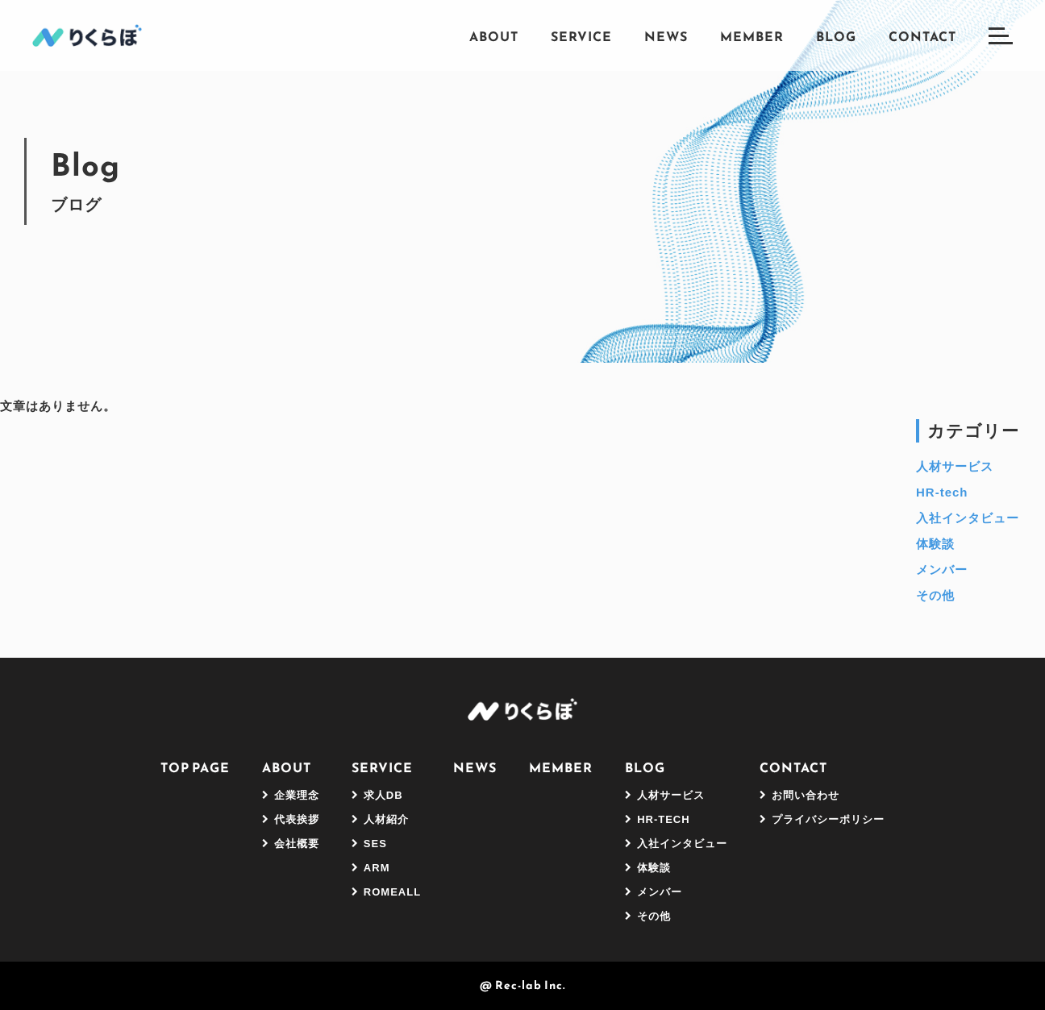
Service (581, 36)
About (493, 36)
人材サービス (954, 466)
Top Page (195, 767)
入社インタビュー (967, 518)
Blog (836, 36)
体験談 (935, 544)
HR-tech (942, 492)
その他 (935, 595)
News (666, 36)
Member (752, 36)
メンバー (942, 569)
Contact (922, 36)
